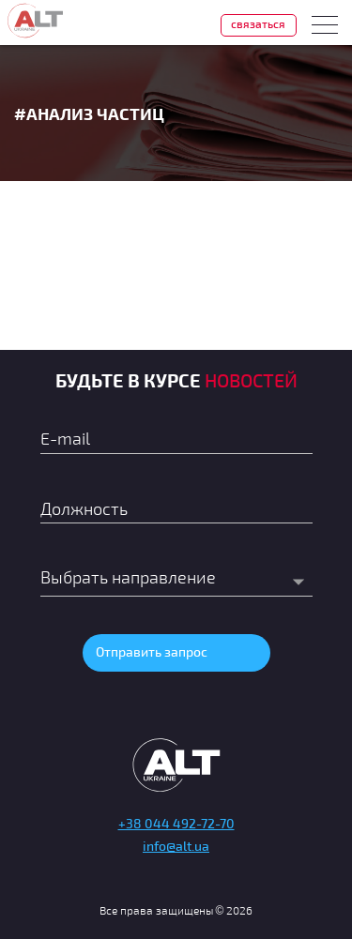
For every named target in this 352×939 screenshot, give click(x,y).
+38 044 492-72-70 (176, 823)
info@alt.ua (176, 846)
